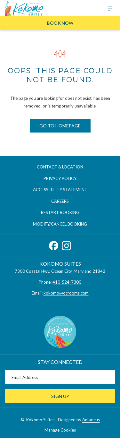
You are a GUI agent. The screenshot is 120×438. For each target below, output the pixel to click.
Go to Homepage (60, 125)
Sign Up (60, 396)
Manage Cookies (60, 430)
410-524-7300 (66, 282)
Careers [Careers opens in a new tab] (66, 201)
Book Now (60, 23)
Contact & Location (60, 166)
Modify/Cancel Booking (60, 224)
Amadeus (91, 419)
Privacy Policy (60, 178)
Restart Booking (60, 212)
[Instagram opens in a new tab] (66, 244)
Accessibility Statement (60, 189)
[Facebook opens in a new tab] (53, 244)
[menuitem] (60, 167)
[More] (107, 8)
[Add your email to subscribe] (60, 377)
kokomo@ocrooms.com (66, 293)
